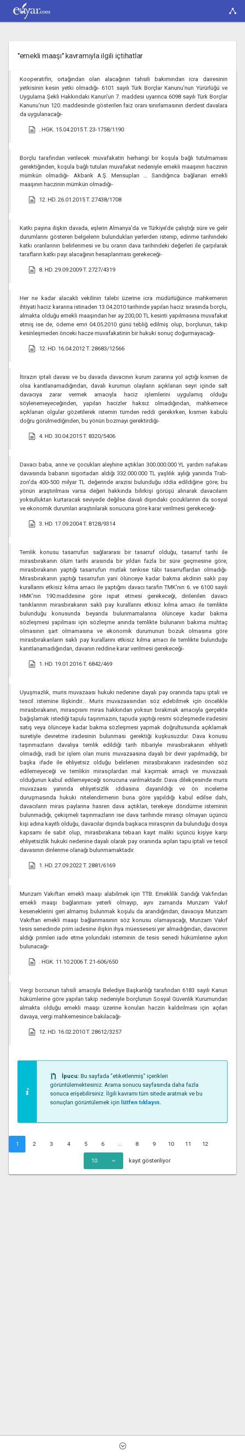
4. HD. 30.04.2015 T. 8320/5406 (71, 436)
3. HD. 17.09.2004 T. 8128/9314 (71, 523)
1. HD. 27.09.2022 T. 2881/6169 (71, 865)
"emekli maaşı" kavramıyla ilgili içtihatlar (80, 55)
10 (171, 1144)
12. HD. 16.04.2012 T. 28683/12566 (76, 348)
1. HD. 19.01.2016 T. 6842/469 (70, 664)
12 (205, 1144)
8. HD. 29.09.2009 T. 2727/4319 (71, 269)
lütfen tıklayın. (141, 1102)
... (120, 1144)
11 (188, 1144)
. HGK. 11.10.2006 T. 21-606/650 (73, 961)
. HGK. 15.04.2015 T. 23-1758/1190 (76, 129)
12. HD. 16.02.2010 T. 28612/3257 (74, 1031)
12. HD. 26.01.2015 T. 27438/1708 (74, 199)
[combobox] (103, 1160)
